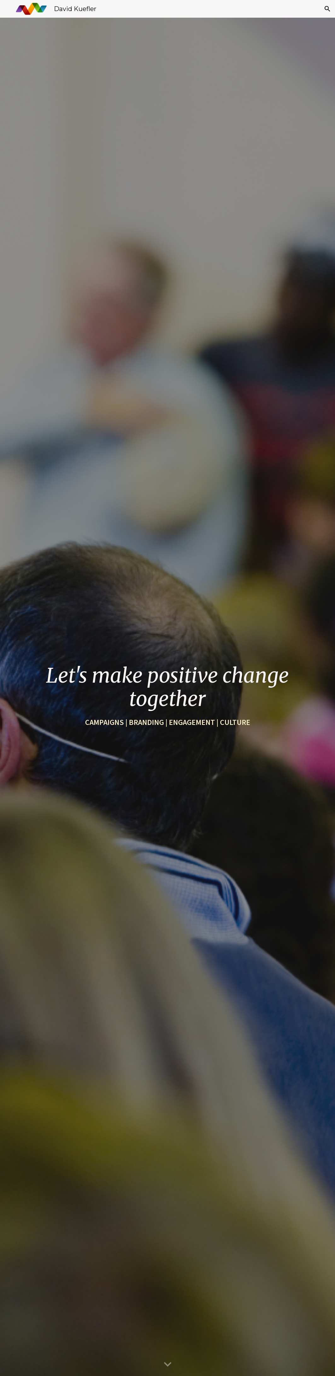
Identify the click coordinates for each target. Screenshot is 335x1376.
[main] (167, 696)
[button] (327, 8)
